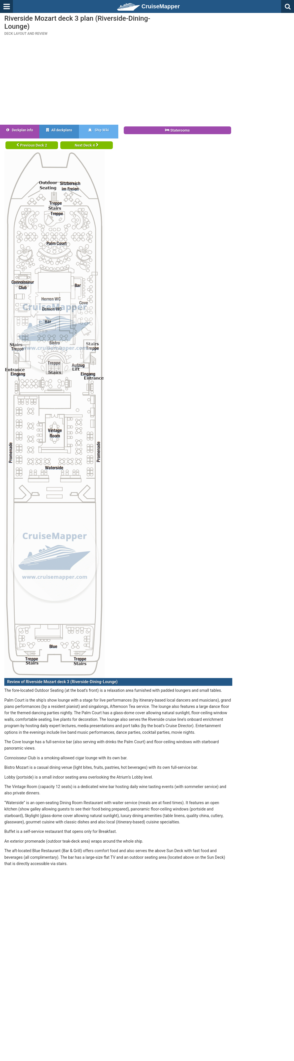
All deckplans (59, 130)
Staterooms (177, 130)
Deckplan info (19, 130)
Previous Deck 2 (31, 145)
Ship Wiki (98, 130)
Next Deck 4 (86, 145)
